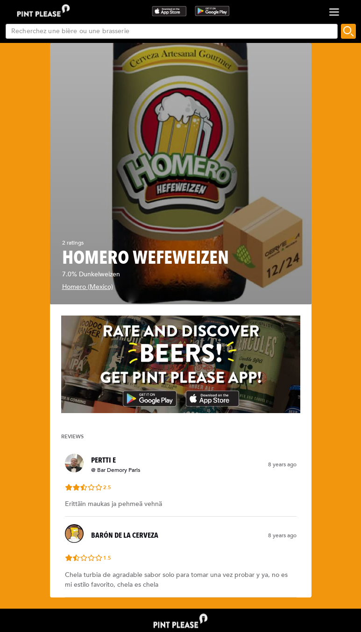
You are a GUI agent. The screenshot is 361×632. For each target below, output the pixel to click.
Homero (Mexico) (87, 286)
